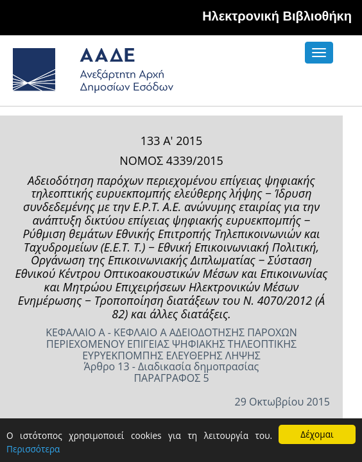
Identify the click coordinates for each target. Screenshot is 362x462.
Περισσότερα (33, 449)
